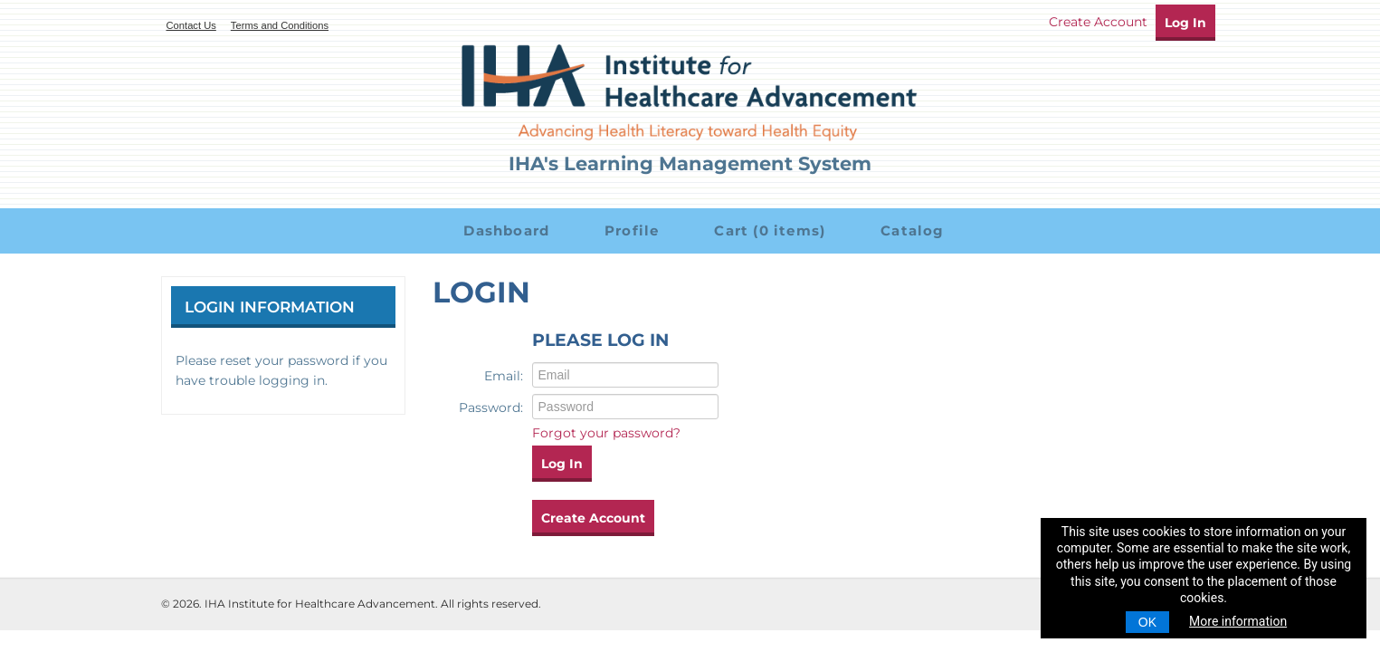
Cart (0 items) (767, 230)
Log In (1185, 22)
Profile (630, 230)
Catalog (910, 230)
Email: (503, 376)
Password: (491, 407)
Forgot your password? (606, 433)
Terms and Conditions (279, 25)
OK (1147, 622)
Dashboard (504, 230)
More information (1238, 621)
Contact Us (191, 25)
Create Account (1098, 22)
